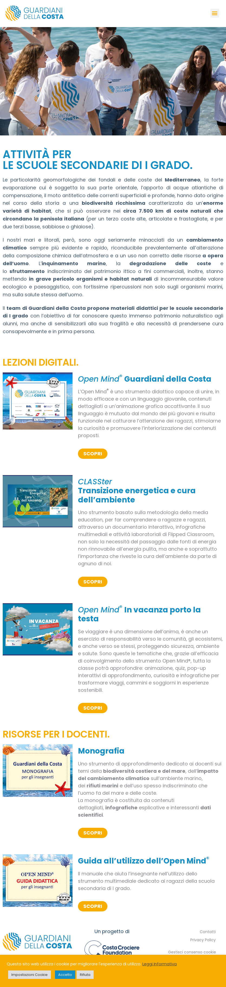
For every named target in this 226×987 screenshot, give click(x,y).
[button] (214, 13)
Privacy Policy (203, 940)
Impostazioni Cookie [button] (29, 974)
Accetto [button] (65, 974)
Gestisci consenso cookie (192, 952)
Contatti (208, 931)
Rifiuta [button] (85, 974)
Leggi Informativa (159, 964)
